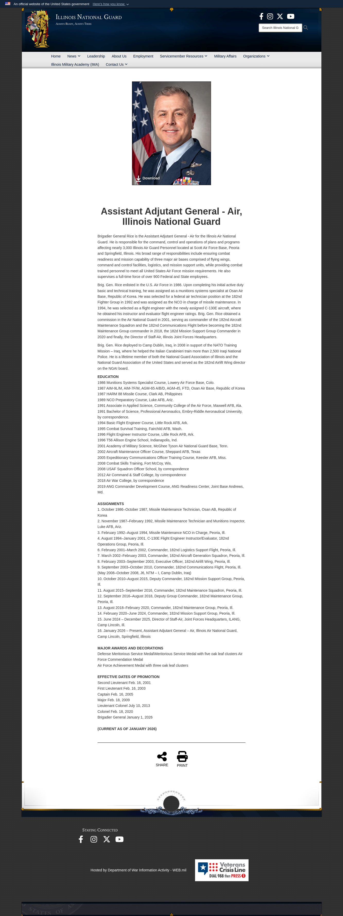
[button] (111, 4)
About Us (119, 56)
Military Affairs (225, 56)
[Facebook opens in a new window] (261, 16)
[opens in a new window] (280, 16)
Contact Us (117, 64)
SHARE (162, 759)
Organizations (256, 56)
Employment (143, 56)
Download (147, 179)
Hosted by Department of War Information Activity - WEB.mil (138, 870)
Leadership (96, 56)
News (74, 56)
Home (56, 56)
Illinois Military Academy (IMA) (75, 64)
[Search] (280, 27)
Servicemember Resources (184, 56)
